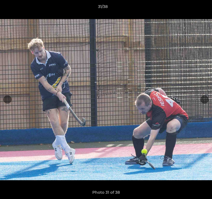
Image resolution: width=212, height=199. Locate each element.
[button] (192, 8)
